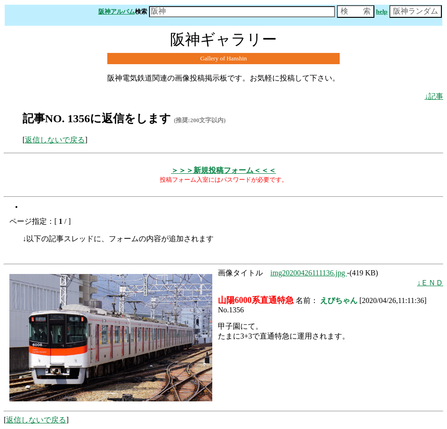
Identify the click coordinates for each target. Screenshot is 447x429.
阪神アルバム (116, 11)
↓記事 (434, 96)
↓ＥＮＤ (430, 283)
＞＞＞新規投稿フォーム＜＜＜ (223, 170)
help (381, 11)
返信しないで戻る (55, 140)
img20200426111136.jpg (308, 273)
